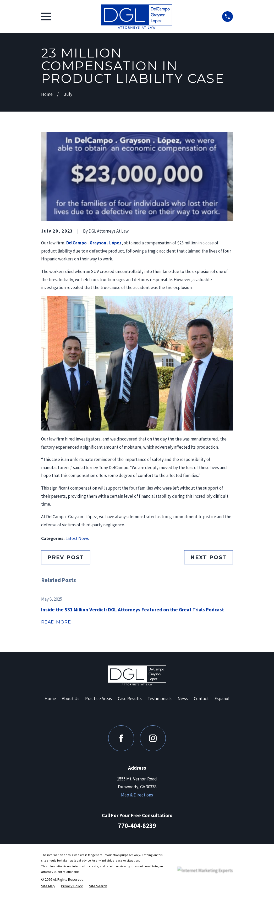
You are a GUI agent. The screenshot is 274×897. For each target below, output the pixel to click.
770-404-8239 (137, 826)
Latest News (77, 538)
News (183, 698)
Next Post (208, 557)
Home (50, 698)
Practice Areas (98, 698)
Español (222, 698)
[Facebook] (121, 738)
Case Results (130, 698)
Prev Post (65, 557)
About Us (70, 698)
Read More (56, 622)
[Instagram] (153, 738)
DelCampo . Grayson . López (94, 243)
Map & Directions (137, 795)
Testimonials (159, 698)
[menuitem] (48, 886)
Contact (201, 698)
